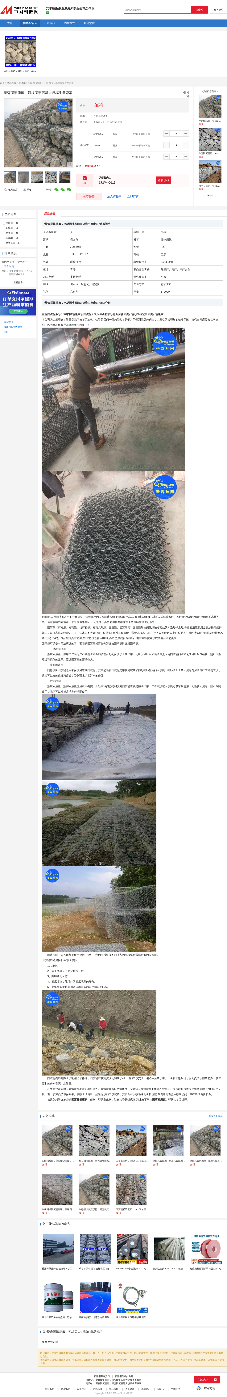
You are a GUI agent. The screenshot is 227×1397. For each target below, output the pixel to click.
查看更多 (18, 282)
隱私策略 (113, 1389)
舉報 (27, 189)
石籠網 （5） (12, 237)
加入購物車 (114, 196)
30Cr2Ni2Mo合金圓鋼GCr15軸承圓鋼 (134, 1268)
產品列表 (11, 83)
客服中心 (81, 1389)
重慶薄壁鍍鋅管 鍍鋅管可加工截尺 (59, 1268)
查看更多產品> (216, 1116)
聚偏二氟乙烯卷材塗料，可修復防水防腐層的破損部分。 (70, 1317)
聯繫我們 (65, 1389)
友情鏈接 (175, 1389)
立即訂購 (133, 196)
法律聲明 (145, 1389)
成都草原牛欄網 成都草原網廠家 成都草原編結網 (103, 1268)
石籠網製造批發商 (124, 1376)
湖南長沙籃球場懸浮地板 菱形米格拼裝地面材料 (103, 1317)
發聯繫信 (89, 196)
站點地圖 (97, 1389)
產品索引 (8, 322)
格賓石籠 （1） (13, 242)
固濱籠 (22, 83)
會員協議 (129, 1389)
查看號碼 (163, 180)
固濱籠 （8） (12, 223)
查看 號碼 (9, 266)
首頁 (2, 83)
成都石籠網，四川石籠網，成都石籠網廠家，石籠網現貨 (32, 71)
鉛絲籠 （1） (12, 228)
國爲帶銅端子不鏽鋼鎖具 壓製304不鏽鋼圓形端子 (141, 1317)
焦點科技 (117, 1393)
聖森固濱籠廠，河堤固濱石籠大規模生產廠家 (118, 1380)
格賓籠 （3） (12, 232)
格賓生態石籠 (50, 1342)
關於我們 (49, 1389)
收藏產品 (11, 189)
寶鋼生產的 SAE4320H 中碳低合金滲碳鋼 (173, 1268)
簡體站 (160, 1389)
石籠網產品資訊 (102, 1376)
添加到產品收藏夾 (13, 327)
